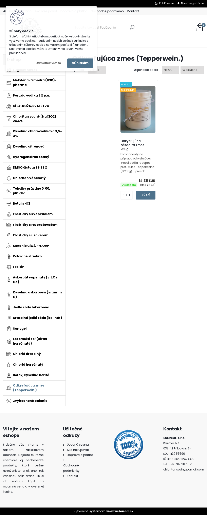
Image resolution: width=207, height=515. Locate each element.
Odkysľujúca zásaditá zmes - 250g (133, 145)
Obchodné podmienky (107, 11)
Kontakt (133, 11)
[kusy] (126, 195)
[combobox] (170, 70)
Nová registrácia (192, 3)
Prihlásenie (166, 3)
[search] (132, 29)
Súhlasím (80, 63)
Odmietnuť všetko (48, 63)
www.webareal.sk (119, 511)
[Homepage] (4, 11)
